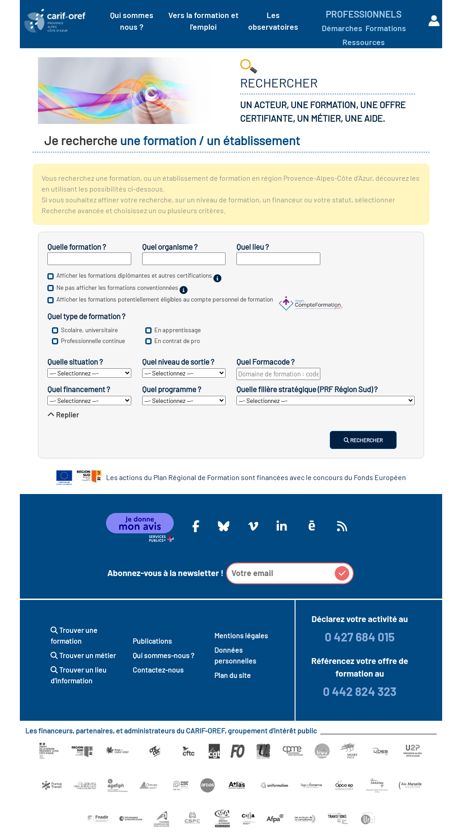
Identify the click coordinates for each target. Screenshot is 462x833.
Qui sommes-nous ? (163, 655)
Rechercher (363, 440)
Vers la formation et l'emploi (203, 21)
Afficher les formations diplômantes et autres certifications (134, 275)
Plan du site (232, 675)
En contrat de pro (177, 340)
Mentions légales (241, 635)
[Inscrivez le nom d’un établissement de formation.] (184, 258)
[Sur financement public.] (184, 290)
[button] (342, 573)
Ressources (363, 42)
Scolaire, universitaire (89, 329)
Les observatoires (273, 21)
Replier (63, 414)
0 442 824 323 (360, 691)
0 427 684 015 (360, 637)
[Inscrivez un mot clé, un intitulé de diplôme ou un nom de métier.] (89, 258)
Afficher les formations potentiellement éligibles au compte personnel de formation (164, 299)
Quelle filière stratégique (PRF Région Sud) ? (307, 389)
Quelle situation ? (75, 361)
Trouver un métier (83, 655)
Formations (385, 28)
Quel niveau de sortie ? (178, 361)
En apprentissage (177, 329)
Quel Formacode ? (265, 361)
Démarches (342, 28)
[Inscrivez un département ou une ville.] (278, 258)
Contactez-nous (158, 669)
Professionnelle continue (93, 340)
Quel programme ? (171, 389)
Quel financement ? (78, 389)
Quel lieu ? (252, 246)
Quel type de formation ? (86, 315)
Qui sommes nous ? (131, 21)
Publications (152, 640)
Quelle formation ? (76, 246)
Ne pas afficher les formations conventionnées (117, 287)
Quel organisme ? (170, 246)
